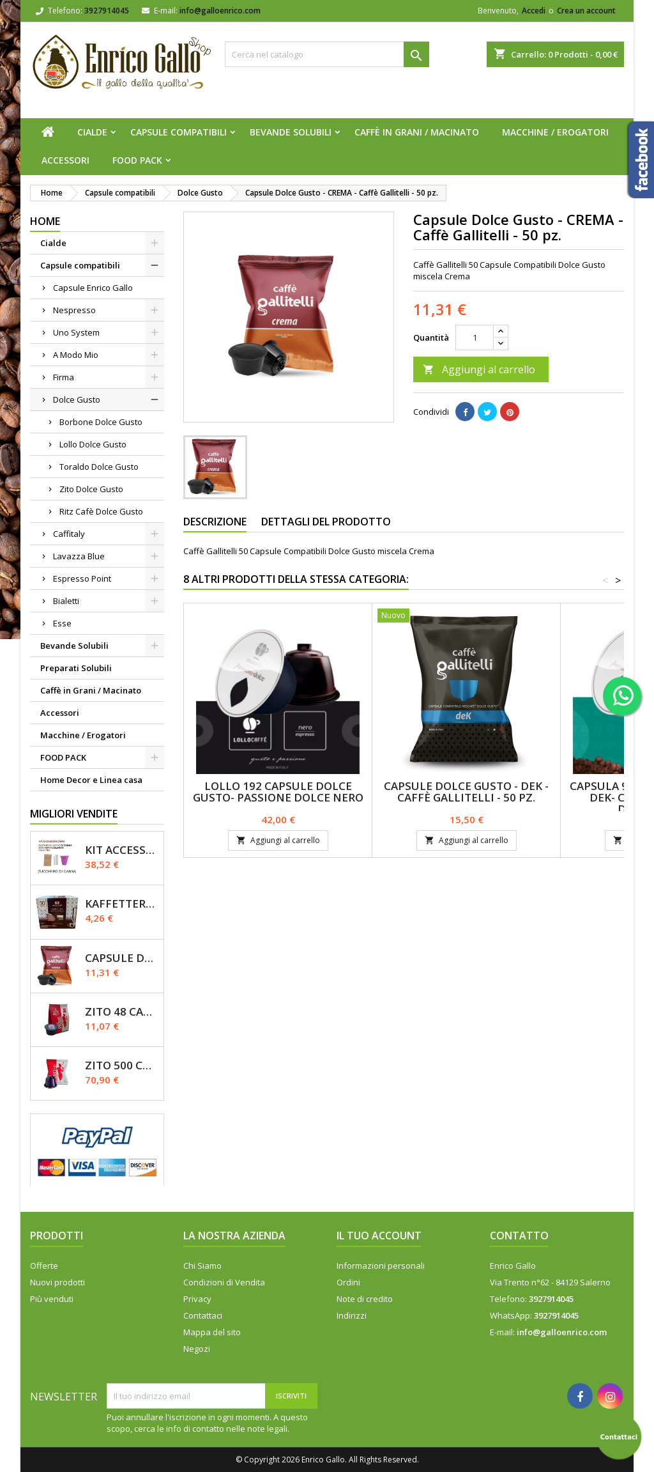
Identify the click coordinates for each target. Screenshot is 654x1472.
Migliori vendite (74, 814)
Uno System (76, 332)
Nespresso (74, 310)
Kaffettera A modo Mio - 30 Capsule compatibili (121, 903)
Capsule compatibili (178, 132)
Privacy (197, 1299)
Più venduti (51, 1299)
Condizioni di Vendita (224, 1282)
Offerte (44, 1265)
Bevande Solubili (290, 132)
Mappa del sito (212, 1332)
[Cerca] (327, 54)
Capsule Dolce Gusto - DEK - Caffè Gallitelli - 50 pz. (466, 792)
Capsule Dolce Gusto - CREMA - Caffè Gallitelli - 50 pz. (121, 957)
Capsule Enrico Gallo (93, 287)
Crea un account (586, 10)
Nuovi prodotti (57, 1282)
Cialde (92, 132)
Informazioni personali (381, 1265)
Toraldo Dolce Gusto (99, 466)
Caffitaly (69, 533)
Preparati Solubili (76, 668)
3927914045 (106, 10)
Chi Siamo (202, 1265)
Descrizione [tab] (215, 522)
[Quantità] (474, 337)
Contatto (519, 1235)
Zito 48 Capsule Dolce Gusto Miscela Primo (121, 1011)
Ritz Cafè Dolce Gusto (101, 511)
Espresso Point (82, 578)
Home (45, 221)
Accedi (533, 10)
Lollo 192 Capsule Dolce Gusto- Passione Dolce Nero (278, 792)
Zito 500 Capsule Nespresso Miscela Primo (121, 1065)
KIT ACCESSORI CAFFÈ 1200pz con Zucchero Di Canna (121, 849)
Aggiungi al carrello (479, 369)
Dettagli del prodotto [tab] (326, 522)
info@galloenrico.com (220, 10)
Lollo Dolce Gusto (92, 444)
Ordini (348, 1282)
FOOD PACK (137, 160)
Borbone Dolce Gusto (100, 422)
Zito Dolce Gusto (91, 489)
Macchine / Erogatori (555, 132)
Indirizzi (352, 1315)
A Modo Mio (75, 354)
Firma (63, 377)
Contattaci (202, 1315)
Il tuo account (379, 1235)
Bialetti (66, 601)
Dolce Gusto (76, 399)
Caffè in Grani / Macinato (416, 132)
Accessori (65, 160)
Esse (62, 623)
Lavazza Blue (79, 556)
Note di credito (365, 1299)
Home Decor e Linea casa (91, 780)
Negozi (196, 1348)
